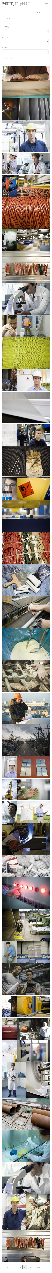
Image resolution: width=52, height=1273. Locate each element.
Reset (12, 58)
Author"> (25, 51)
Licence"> (25, 41)
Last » (39, 1267)
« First (6, 1267)
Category (5, 26)
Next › (31, 1267)
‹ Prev (14, 1267)
